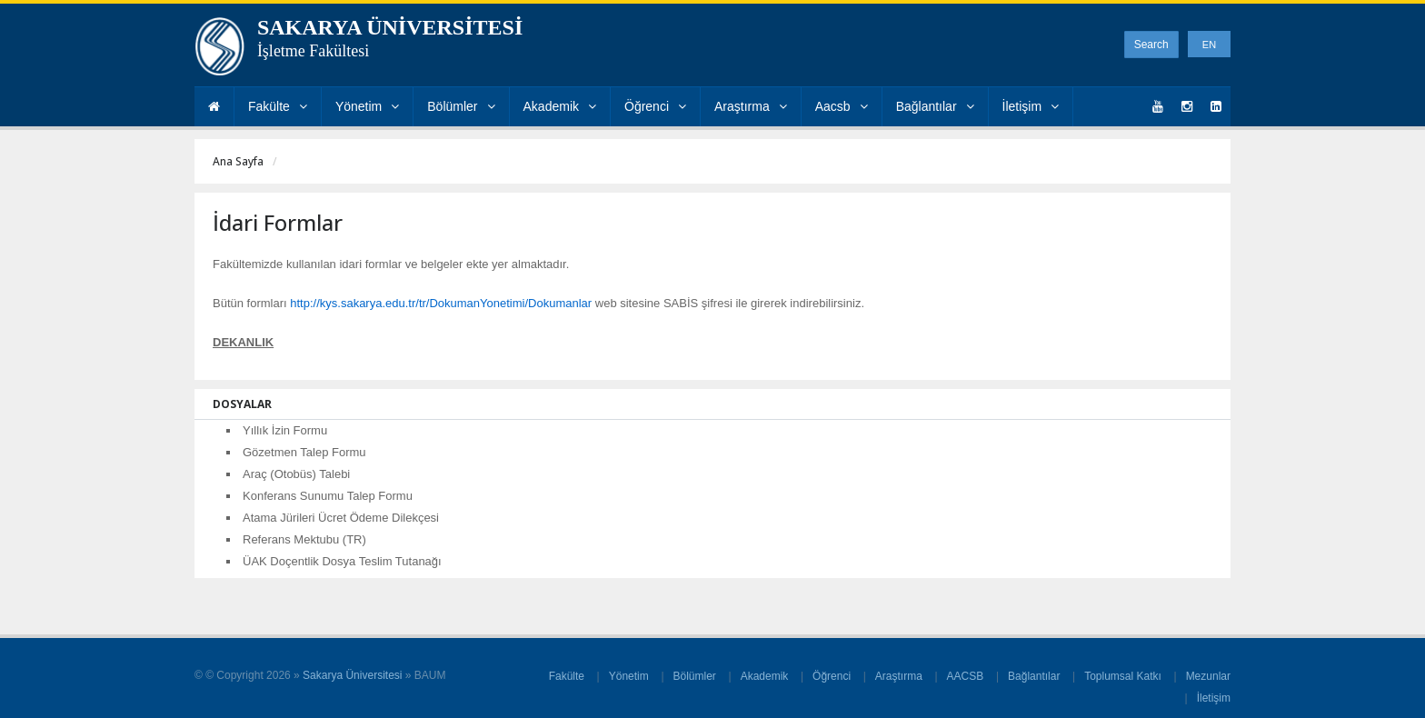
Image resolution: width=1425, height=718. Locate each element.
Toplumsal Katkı (1122, 676)
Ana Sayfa (238, 161)
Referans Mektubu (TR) (304, 539)
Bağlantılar (935, 106)
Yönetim (367, 106)
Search (1151, 44)
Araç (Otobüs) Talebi (296, 474)
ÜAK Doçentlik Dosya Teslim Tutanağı (342, 561)
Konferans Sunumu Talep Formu (328, 496)
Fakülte (277, 106)
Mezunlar (1208, 676)
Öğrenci (655, 106)
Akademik (559, 106)
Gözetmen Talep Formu (304, 452)
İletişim (1031, 106)
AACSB (965, 676)
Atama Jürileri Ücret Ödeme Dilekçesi (341, 517)
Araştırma (750, 106)
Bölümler (460, 106)
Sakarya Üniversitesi (352, 675)
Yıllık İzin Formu (285, 430)
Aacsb (841, 106)
